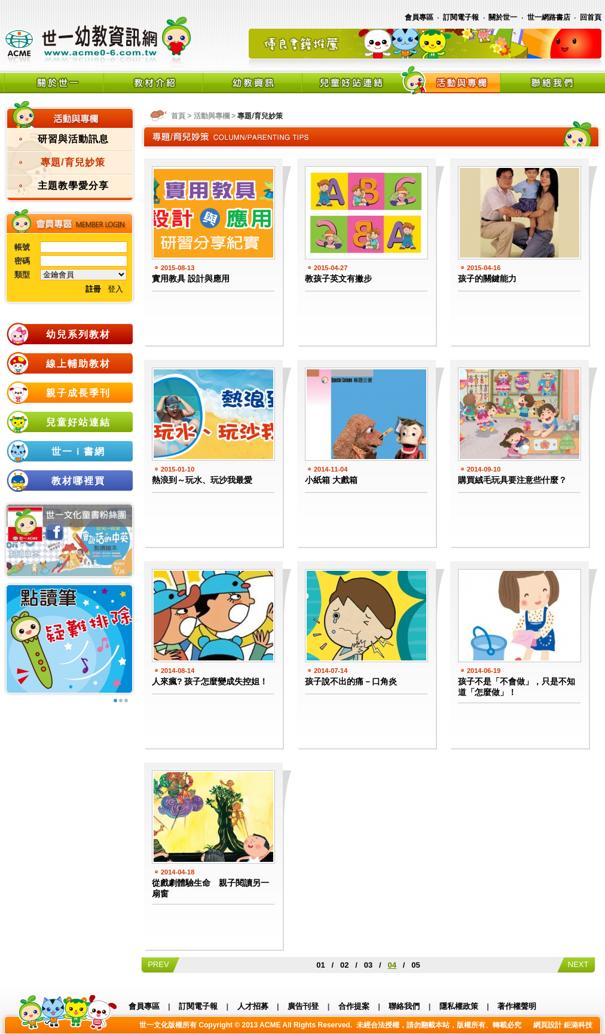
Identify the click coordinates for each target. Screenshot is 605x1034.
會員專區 (419, 17)
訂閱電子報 (461, 17)
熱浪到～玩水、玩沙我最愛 (202, 480)
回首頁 (590, 17)
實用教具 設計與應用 (191, 278)
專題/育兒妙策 (73, 162)
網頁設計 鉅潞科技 (562, 1025)
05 (415, 964)
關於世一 (502, 17)
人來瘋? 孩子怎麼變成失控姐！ (210, 681)
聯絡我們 (404, 1006)
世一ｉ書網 (78, 451)
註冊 (93, 288)
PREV (160, 964)
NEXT (576, 964)
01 (320, 964)
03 (368, 964)
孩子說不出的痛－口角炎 (351, 681)
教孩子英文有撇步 (338, 278)
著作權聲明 (516, 1006)
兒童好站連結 (78, 422)
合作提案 (353, 1006)
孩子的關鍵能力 (487, 278)
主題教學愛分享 (73, 186)
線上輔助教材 (78, 364)
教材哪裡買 (78, 481)
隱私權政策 (458, 1006)
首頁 (178, 116)
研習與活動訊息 (73, 139)
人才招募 (252, 1006)
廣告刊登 (303, 1006)
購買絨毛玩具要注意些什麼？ (512, 480)
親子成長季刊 (78, 393)
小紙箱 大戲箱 (331, 480)
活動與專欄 (212, 116)
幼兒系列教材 (78, 334)
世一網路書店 (548, 17)
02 (344, 964)
